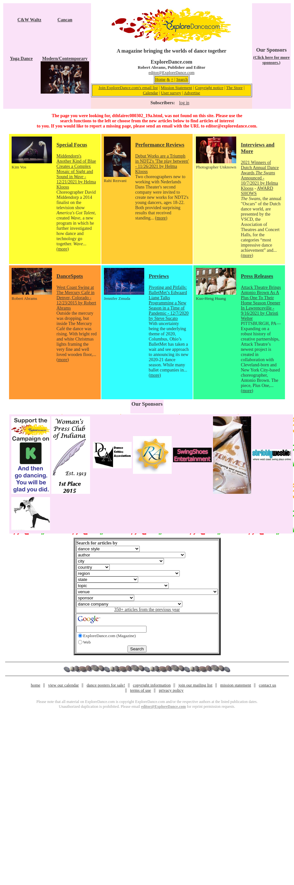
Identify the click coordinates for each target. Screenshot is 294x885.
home (35, 685)
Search (182, 79)
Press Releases (257, 276)
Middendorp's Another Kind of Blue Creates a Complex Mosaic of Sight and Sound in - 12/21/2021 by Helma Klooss (76, 171)
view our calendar (63, 685)
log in (184, 102)
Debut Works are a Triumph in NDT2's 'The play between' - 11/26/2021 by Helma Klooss (162, 164)
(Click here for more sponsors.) (271, 60)
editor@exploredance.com (231, 126)
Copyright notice (209, 87)
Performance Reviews (159, 145)
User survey (171, 92)
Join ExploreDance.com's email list (128, 87)
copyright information (152, 685)
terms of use (140, 690)
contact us (267, 685)
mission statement (235, 685)
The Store (234, 87)
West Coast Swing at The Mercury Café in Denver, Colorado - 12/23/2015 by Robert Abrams (76, 297)
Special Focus (71, 145)
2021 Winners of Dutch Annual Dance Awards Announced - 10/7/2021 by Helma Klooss (260, 175)
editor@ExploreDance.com (171, 72)
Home (160, 79)
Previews (159, 276)
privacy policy (171, 690)
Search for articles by (96, 543)
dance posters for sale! (105, 685)
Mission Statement (176, 87)
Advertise (192, 92)
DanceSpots (69, 276)
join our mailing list (195, 685)
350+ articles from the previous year (147, 609)
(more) (62, 249)
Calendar (150, 92)
